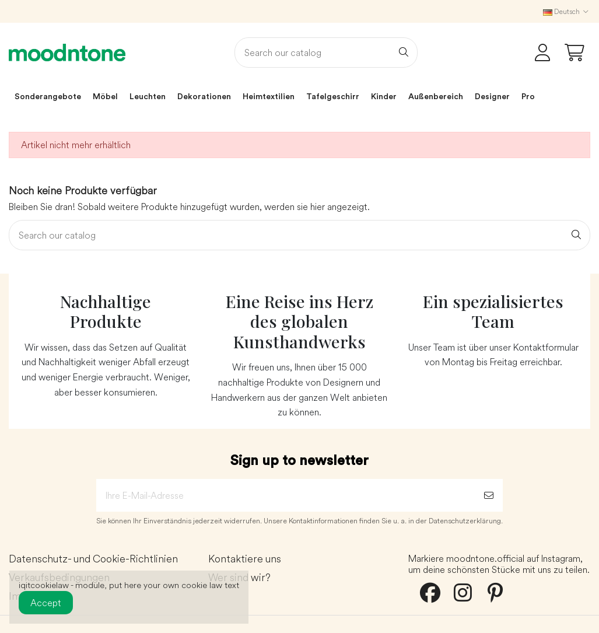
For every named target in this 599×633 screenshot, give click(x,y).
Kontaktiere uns (244, 559)
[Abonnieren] (489, 495)
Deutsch (566, 11)
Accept (45, 602)
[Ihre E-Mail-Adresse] (285, 495)
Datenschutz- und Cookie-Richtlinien (93, 559)
